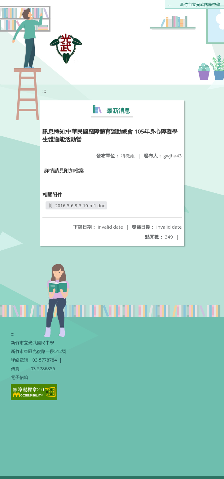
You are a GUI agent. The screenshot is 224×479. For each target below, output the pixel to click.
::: (170, 4)
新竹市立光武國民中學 (200, 4)
